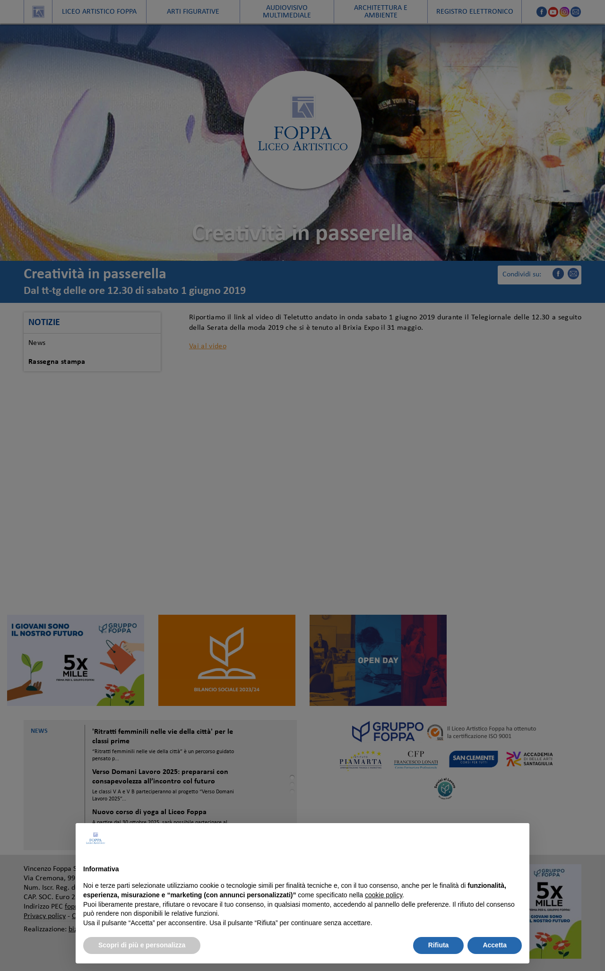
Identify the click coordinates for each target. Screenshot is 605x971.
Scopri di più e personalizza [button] (141, 945)
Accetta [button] (495, 945)
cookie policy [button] (383, 895)
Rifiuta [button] (438, 945)
